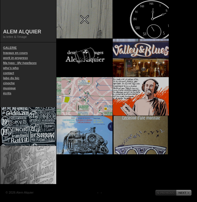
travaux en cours (15, 55)
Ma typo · (20, 63)
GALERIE (10, 47)
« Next (183, 193)
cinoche (9, 83)
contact (8, 73)
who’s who (11, 68)
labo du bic (11, 78)
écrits (7, 93)
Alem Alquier (22, 31)
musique (9, 88)
